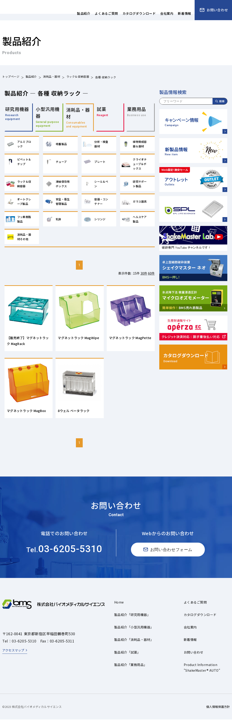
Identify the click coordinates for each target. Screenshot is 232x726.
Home (119, 608)
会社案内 (190, 633)
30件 (143, 275)
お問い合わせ (193, 658)
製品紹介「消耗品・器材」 (134, 646)
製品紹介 (31, 77)
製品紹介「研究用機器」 (132, 621)
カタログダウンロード (200, 621)
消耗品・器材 (51, 77)
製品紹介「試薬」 (127, 658)
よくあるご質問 (195, 608)
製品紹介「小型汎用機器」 (134, 633)
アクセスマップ (13, 656)
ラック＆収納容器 (77, 77)
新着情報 (190, 646)
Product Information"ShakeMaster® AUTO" (202, 674)
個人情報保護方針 (218, 713)
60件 (151, 275)
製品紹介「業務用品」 (130, 671)
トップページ (10, 77)
